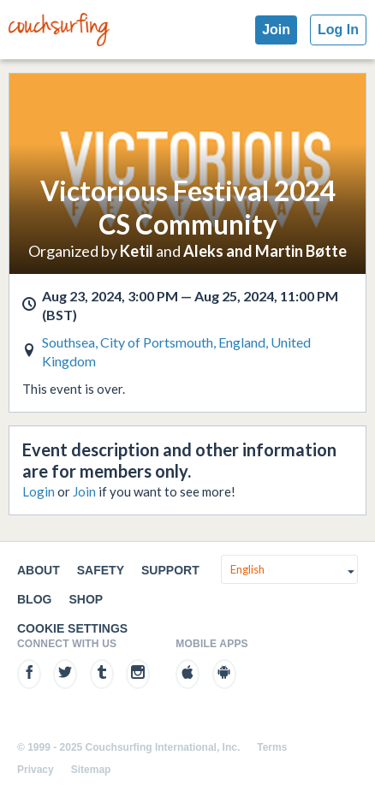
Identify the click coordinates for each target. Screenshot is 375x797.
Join (276, 29)
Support (170, 570)
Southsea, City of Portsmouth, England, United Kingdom (176, 351)
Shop (85, 599)
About (38, 570)
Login (38, 491)
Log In (338, 29)
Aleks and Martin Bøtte (265, 250)
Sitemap (91, 770)
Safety (100, 570)
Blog (34, 599)
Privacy (35, 770)
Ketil (136, 250)
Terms (272, 747)
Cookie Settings (72, 628)
